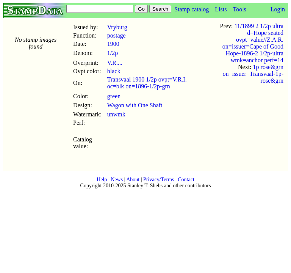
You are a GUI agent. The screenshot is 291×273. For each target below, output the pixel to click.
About (132, 179)
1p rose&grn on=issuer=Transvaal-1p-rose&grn (252, 74)
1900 (113, 44)
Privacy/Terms (158, 179)
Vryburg (117, 27)
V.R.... (114, 63)
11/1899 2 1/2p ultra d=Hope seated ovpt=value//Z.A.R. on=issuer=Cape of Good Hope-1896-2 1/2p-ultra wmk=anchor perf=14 (252, 43)
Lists (221, 9)
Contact (186, 179)
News (117, 179)
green (114, 96)
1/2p (112, 53)
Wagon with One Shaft (135, 105)
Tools (239, 9)
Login (278, 9)
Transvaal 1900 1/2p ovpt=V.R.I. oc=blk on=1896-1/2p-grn (147, 82)
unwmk (116, 114)
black (113, 71)
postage (116, 35)
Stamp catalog (191, 9)
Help (102, 179)
